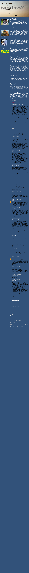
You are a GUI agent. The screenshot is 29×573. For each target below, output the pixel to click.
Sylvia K (13, 235)
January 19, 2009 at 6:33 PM (16, 248)
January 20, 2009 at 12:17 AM (16, 274)
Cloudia (13, 267)
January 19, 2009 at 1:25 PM (16, 218)
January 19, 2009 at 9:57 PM (16, 266)
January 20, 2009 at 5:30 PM (16, 312)
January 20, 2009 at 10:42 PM (16, 320)
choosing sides (14, 100)
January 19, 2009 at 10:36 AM (16, 164)
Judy (13, 137)
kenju (13, 128)
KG (12, 314)
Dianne (13, 192)
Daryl (13, 208)
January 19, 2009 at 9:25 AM (16, 150)
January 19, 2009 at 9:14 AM (16, 136)
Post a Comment (12, 322)
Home (19, 324)
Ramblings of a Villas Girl (17, 104)
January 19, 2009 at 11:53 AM (16, 199)
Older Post (26, 324)
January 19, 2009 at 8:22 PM (16, 256)
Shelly (13, 200)
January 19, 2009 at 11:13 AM (16, 191)
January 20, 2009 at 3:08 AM (16, 279)
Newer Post (12, 324)
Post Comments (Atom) (19, 326)
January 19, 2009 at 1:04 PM (16, 207)
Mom (13, 257)
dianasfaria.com (15, 151)
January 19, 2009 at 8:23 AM (16, 126)
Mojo (13, 280)
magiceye (14, 275)
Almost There (7, 3)
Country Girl (14, 306)
